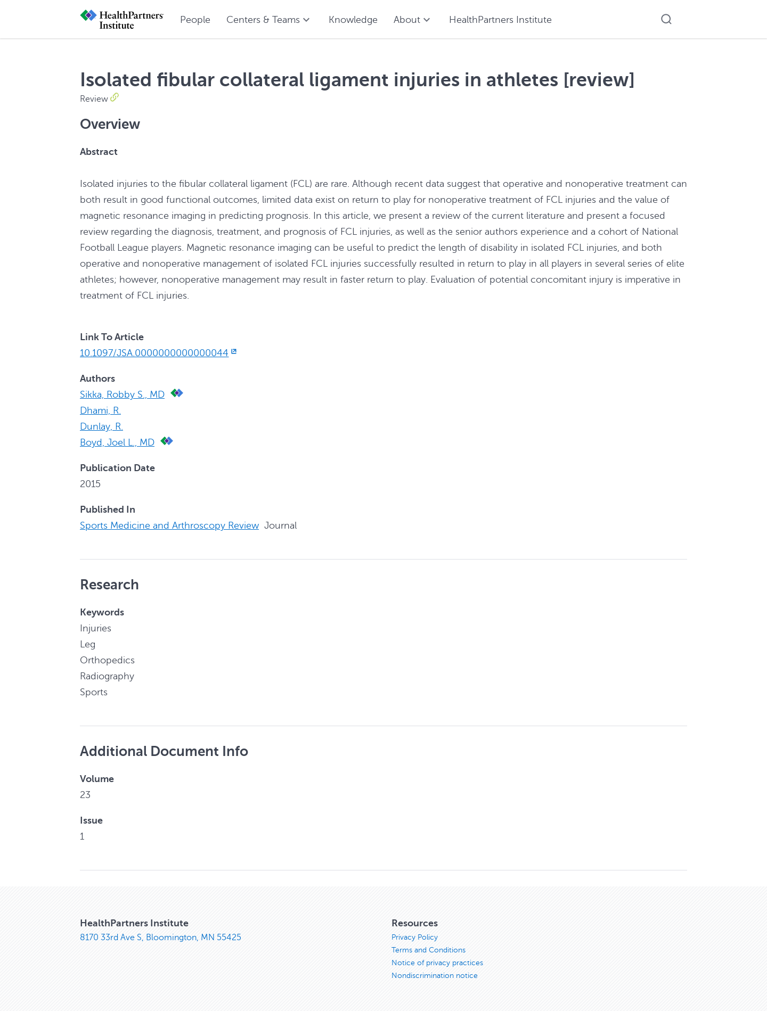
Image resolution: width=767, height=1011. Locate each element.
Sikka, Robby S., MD (122, 394)
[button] (666, 19)
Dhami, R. (100, 410)
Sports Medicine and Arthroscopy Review (169, 525)
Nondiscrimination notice (434, 976)
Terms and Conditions (428, 950)
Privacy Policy (414, 937)
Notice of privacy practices (437, 963)
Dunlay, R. (101, 426)
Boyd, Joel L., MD (117, 442)
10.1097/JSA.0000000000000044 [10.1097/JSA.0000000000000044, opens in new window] (159, 353)
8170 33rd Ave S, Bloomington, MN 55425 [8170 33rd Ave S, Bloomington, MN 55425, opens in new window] (160, 937)
